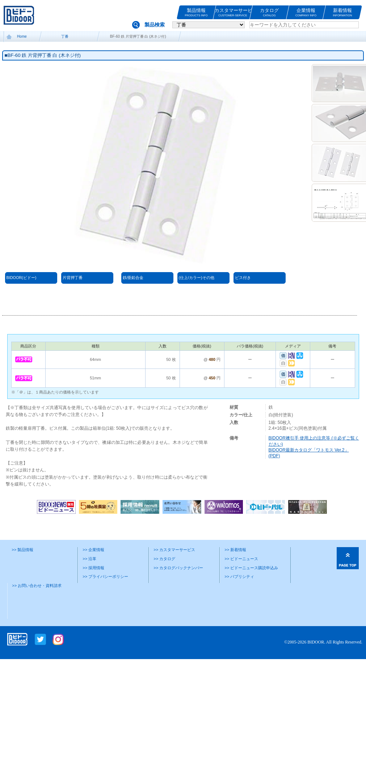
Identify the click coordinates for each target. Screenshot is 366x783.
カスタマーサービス (233, 12)
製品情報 (196, 12)
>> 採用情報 (93, 568)
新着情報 (342, 12)
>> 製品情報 (22, 549)
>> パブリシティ (239, 576)
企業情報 (306, 12)
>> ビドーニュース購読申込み (251, 568)
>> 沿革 (89, 559)
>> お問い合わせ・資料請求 (37, 585)
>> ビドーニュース (241, 559)
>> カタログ (164, 559)
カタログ (269, 12)
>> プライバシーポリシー (105, 576)
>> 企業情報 (93, 549)
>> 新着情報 (235, 549)
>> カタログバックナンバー (178, 568)
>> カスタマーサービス (174, 549)
